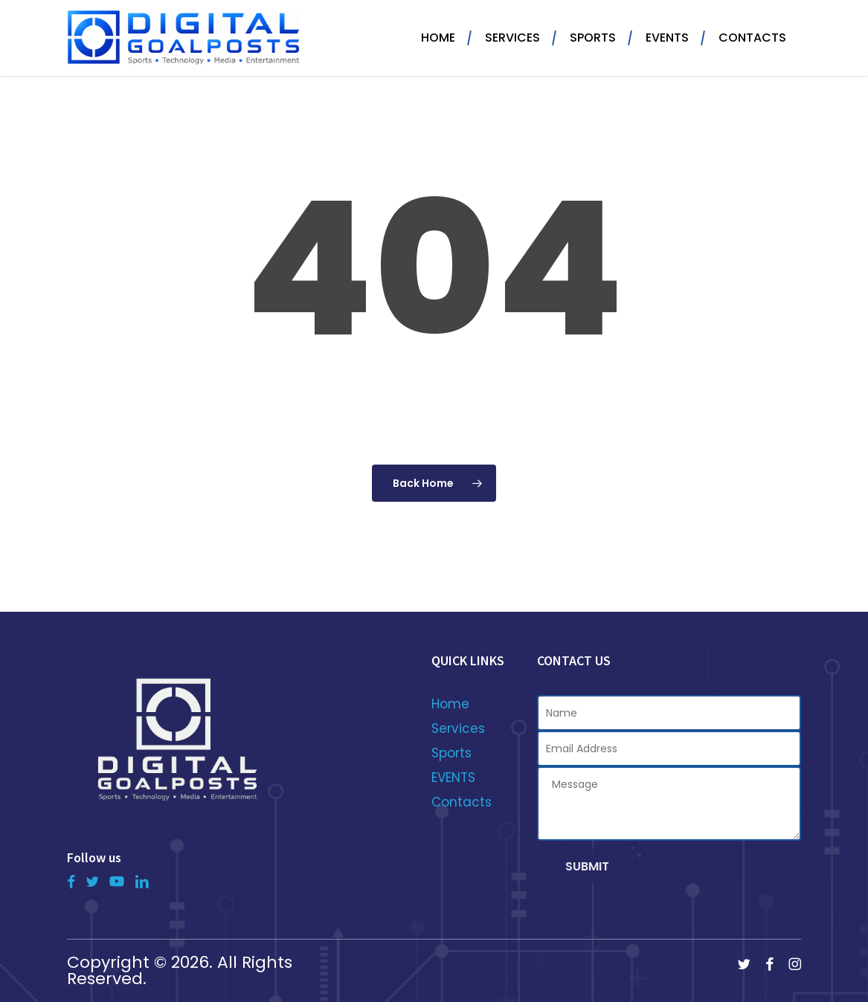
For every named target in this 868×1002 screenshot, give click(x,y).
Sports (451, 753)
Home (450, 704)
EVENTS (453, 777)
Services (458, 728)
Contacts (461, 802)
